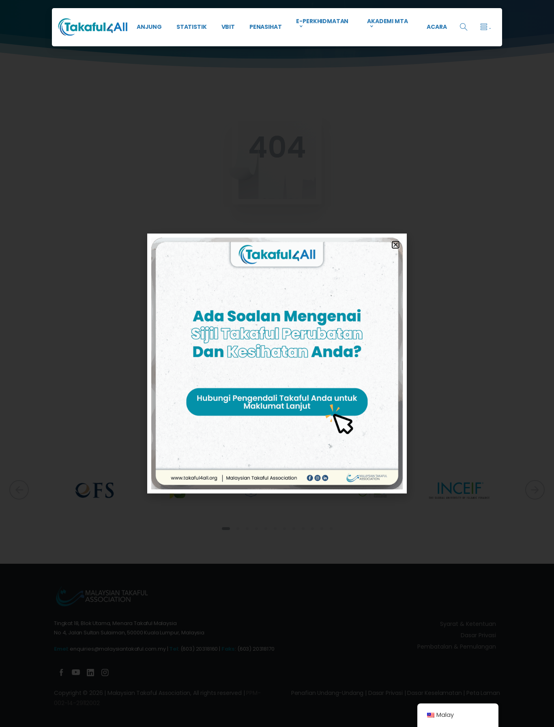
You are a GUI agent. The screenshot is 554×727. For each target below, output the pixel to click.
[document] (277, 363)
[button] (396, 245)
